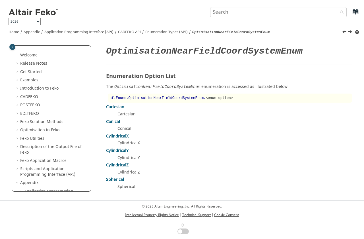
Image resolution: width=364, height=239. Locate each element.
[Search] (340, 12)
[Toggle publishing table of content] (12, 47)
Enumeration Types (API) (166, 32)
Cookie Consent (226, 214)
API (129, 32)
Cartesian (115, 107)
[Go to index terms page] (349, 15)
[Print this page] (357, 32)
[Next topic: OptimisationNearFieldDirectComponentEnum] (350, 32)
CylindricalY (117, 151)
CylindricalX (117, 136)
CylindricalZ (117, 165)
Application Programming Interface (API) (78, 32)
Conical (113, 122)
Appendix (32, 32)
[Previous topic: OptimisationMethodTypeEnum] (345, 32)
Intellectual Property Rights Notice (152, 214)
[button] (34, 49)
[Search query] (278, 12)
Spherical (115, 180)
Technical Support (196, 214)
